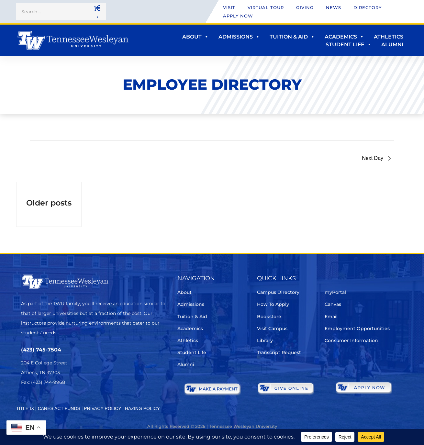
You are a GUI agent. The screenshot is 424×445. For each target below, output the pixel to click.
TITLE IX (25, 408)
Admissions (239, 36)
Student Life (349, 44)
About (195, 36)
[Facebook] (43, 401)
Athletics (388, 37)
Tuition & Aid (292, 36)
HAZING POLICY (142, 408)
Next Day (376, 158)
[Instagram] (61, 401)
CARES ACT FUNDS (59, 408)
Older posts (49, 202)
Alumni (392, 44)
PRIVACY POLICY (102, 408)
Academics (344, 36)
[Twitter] (25, 401)
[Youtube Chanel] (79, 401)
